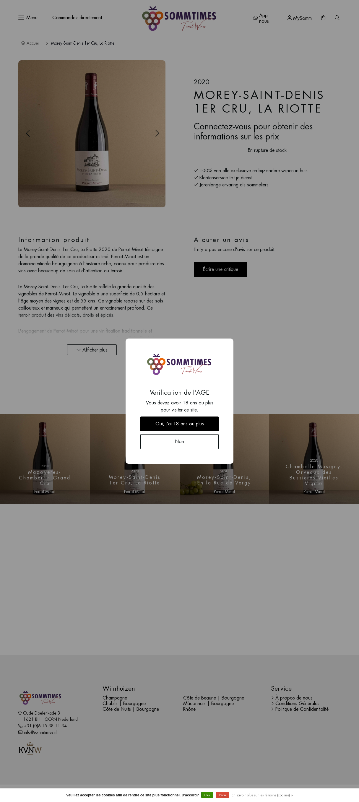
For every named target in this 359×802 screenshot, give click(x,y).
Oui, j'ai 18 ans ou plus (179, 424)
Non (222, 795)
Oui (207, 795)
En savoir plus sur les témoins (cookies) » (262, 795)
